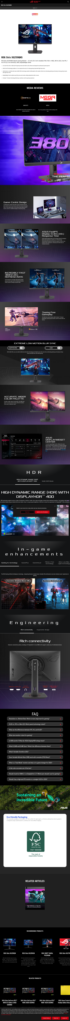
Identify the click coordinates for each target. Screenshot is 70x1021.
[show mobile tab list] (35, 8)
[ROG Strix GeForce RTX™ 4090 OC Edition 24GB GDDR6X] (9, 994)
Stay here (27, 512)
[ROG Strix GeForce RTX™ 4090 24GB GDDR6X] (28, 994)
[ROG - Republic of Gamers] (35, 2)
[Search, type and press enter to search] (68, 1)
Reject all (56, 1018)
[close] (55, 506)
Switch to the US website (42, 512)
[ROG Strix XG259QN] (9, 946)
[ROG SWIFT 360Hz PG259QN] (47, 946)
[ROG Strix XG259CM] (28, 946)
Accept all (64, 1018)
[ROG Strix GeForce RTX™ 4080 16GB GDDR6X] (47, 994)
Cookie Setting (46, 1018)
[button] (2, 2)
